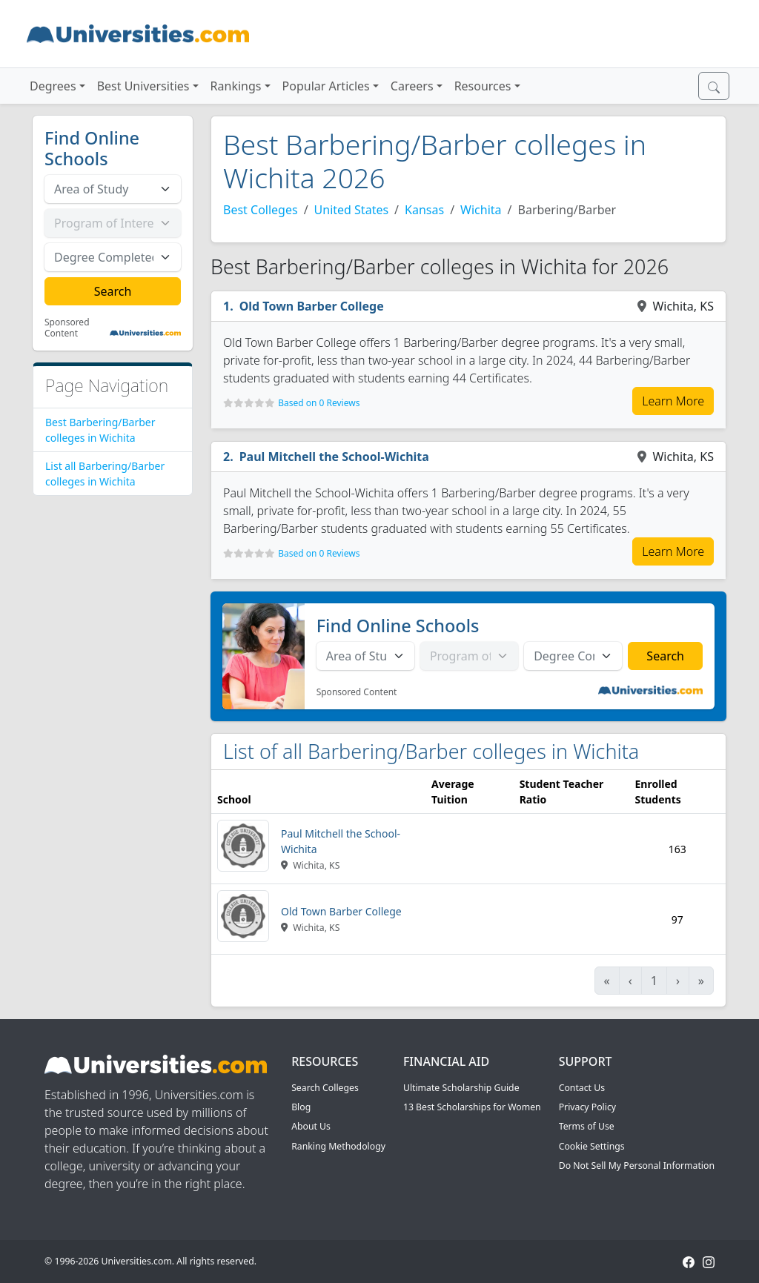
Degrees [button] (53, 86)
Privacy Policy (587, 1107)
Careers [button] (412, 86)
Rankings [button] (236, 86)
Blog (301, 1107)
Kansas (424, 210)
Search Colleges (325, 1087)
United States (351, 210)
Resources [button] (482, 86)
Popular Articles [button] (326, 86)
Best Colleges (260, 210)
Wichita (480, 210)
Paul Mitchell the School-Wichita (334, 456)
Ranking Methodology (338, 1146)
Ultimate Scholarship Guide (461, 1087)
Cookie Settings (592, 1146)
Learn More (673, 401)
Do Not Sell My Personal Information (637, 1165)
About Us (311, 1126)
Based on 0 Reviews (318, 403)
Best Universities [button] (143, 86)
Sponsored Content (67, 328)
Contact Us (582, 1087)
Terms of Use (586, 1126)
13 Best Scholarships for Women (472, 1107)
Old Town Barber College (311, 306)
